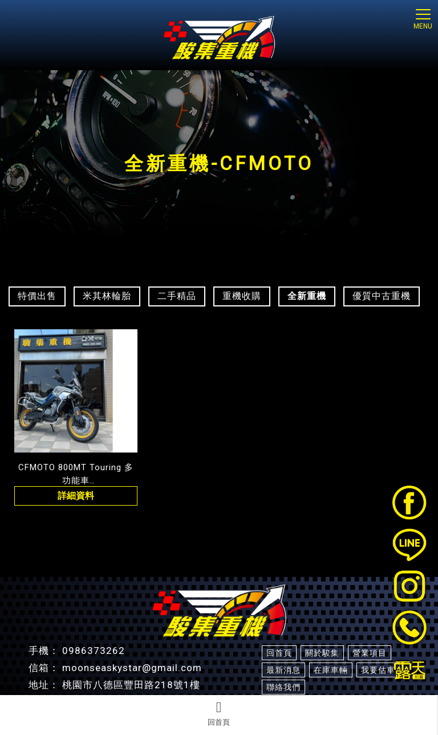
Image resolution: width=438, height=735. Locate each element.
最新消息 (283, 670)
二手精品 (176, 295)
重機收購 (241, 295)
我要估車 (378, 670)
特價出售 (37, 295)
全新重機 (306, 295)
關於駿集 (322, 652)
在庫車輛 (331, 670)
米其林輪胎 (107, 295)
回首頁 (219, 713)
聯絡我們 (283, 687)
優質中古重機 (381, 295)
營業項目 (369, 652)
